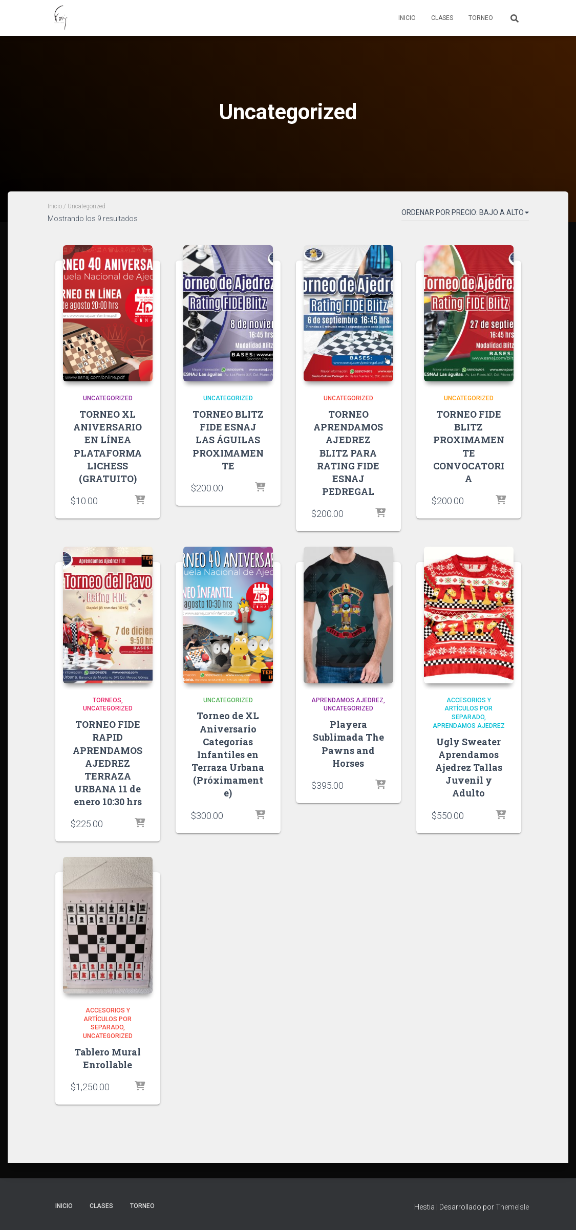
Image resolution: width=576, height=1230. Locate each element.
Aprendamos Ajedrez (347, 700)
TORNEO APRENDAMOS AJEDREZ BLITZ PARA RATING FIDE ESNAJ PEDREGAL (348, 453)
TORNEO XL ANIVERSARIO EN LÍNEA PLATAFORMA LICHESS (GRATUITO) (107, 446)
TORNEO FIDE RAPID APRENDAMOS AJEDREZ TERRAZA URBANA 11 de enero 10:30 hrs (107, 763)
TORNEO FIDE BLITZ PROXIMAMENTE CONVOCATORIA (468, 446)
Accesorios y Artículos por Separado (468, 709)
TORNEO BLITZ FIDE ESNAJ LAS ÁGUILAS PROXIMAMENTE (228, 440)
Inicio (407, 17)
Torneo (480, 17)
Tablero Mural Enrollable (107, 1058)
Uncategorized (108, 398)
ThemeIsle (512, 1207)
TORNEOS (107, 700)
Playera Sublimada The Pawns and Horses (348, 743)
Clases (442, 17)
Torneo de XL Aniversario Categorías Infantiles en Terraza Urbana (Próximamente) (227, 754)
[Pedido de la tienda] (465, 214)
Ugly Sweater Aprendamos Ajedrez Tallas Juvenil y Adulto (468, 768)
